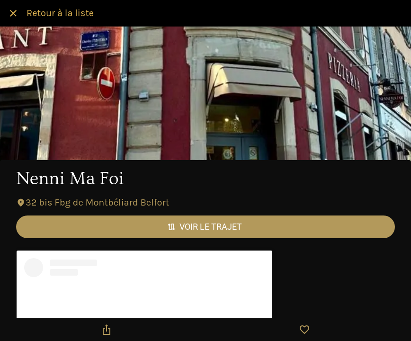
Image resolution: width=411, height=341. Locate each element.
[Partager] (106, 329)
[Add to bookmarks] (304, 329)
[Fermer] (13, 13)
